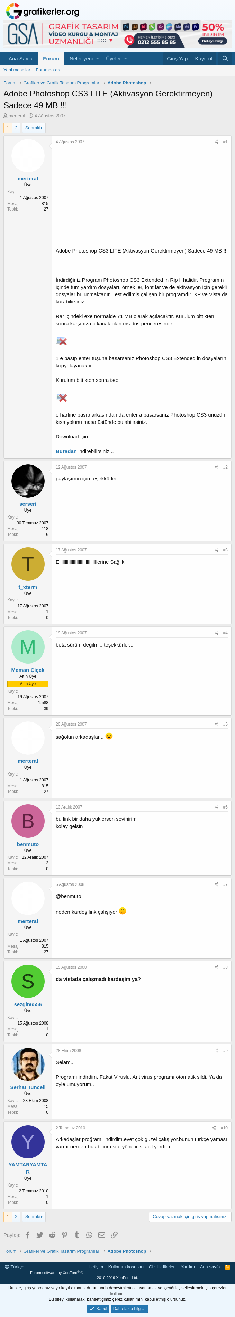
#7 (225, 884)
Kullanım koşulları (126, 1266)
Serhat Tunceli (27, 1087)
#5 (225, 724)
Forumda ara (49, 69)
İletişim (96, 1266)
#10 (224, 1128)
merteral (17, 115)
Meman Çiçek (28, 670)
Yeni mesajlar (16, 69)
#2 (225, 467)
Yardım (188, 1266)
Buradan (66, 451)
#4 (225, 633)
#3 (225, 550)
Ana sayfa (210, 1266)
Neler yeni (81, 58)
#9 (225, 1050)
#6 (225, 807)
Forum (51, 58)
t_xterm (27, 587)
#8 (225, 967)
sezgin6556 (28, 1004)
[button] (97, 58)
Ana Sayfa (21, 58)
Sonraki (32, 127)
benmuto (28, 844)
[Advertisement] (142, 198)
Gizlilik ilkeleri (162, 1266)
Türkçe (14, 1266)
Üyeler (113, 58)
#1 (225, 141)
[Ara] (225, 58)
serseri (27, 504)
